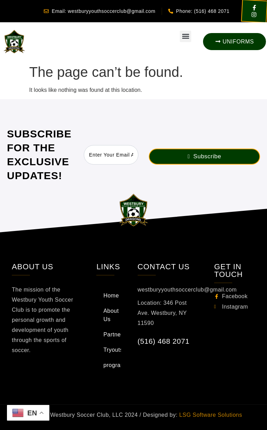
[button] (185, 36)
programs (112, 365)
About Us (111, 315)
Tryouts (112, 350)
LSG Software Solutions (210, 415)
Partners (112, 334)
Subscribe (204, 156)
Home (111, 295)
